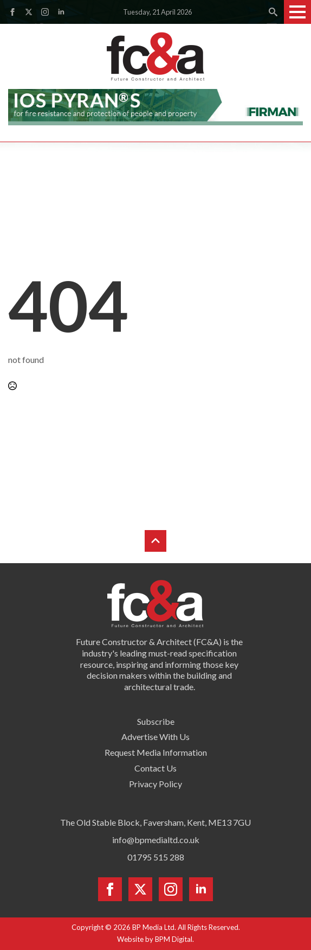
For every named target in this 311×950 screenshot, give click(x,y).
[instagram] (45, 12)
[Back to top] (155, 541)
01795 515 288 (155, 857)
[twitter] (29, 12)
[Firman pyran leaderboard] (155, 105)
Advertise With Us (155, 736)
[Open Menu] (297, 12)
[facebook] (12, 12)
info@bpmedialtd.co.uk (155, 839)
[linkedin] (61, 12)
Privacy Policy (155, 784)
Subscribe (155, 721)
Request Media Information (156, 752)
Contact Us (155, 768)
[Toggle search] (273, 12)
